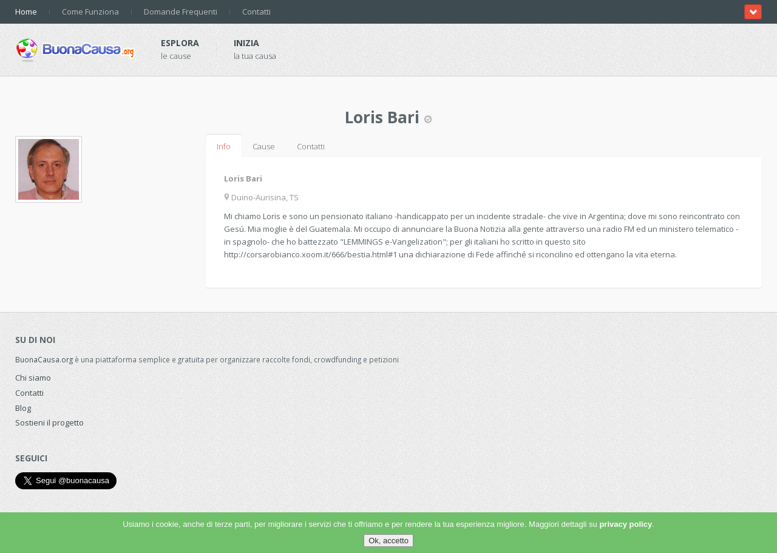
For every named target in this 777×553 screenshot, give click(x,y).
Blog (23, 407)
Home (26, 11)
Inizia (246, 43)
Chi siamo (33, 377)
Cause (264, 146)
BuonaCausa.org (44, 359)
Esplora (180, 43)
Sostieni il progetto (49, 422)
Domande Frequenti (180, 11)
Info (224, 146)
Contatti (256, 11)
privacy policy (625, 524)
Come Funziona (90, 11)
